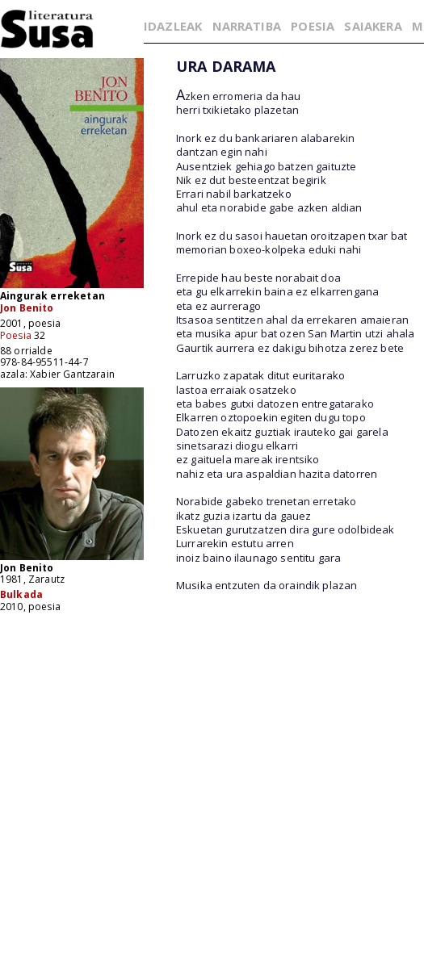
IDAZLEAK (173, 26)
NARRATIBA (246, 26)
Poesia (15, 335)
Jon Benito (27, 308)
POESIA (312, 26)
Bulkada (21, 594)
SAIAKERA (372, 26)
